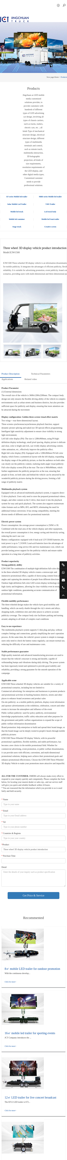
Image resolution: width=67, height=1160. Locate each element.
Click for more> (10, 982)
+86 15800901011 (63, 572)
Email (4, 811)
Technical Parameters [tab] (40, 374)
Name (4, 799)
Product (5, 844)
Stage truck (16, 227)
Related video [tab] (31, 379)
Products (64, 77)
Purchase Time (8, 856)
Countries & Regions (11, 833)
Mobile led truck (16, 212)
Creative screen (50, 227)
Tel (3, 822)
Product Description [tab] (10, 374)
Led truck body (50, 212)
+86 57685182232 (63, 587)
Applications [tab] (7, 379)
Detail (4, 867)
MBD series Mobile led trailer (50, 197)
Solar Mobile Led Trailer (16, 204)
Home (56, 77)
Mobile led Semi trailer (50, 219)
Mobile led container (17, 219)
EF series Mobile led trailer (16, 197)
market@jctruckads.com (63, 580)
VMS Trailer (50, 204)
